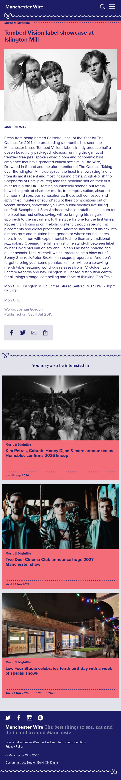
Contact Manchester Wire (22, 742)
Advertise (48, 742)
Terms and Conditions (72, 742)
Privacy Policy (14, 746)
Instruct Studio (25, 762)
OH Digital (51, 762)
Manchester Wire (24, 7)
